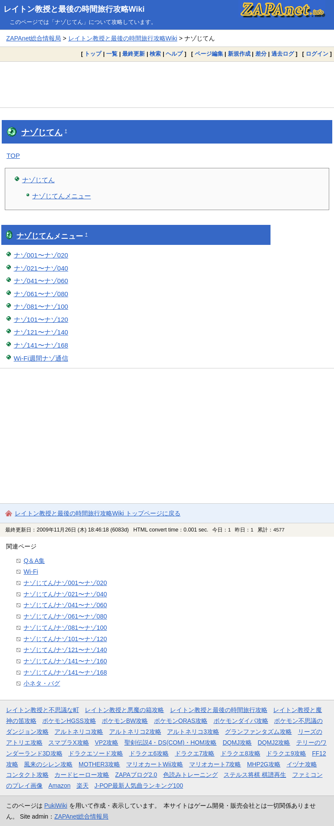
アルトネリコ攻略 (78, 731)
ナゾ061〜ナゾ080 (41, 294)
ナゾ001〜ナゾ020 (41, 255)
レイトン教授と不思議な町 (42, 709)
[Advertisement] (167, 84)
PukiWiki (55, 805)
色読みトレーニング (190, 774)
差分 (261, 53)
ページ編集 (209, 53)
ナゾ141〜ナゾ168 (41, 345)
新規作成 (239, 53)
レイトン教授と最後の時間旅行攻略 (218, 709)
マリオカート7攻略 (215, 764)
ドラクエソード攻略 (95, 753)
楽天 (83, 785)
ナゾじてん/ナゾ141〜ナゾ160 (65, 661)
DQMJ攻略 (237, 742)
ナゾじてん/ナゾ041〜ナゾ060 (65, 605)
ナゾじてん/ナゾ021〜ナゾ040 (65, 594)
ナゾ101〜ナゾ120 (41, 319)
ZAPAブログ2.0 (136, 774)
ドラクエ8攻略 (240, 753)
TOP (13, 155)
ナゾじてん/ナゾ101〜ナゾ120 (65, 638)
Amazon (59, 785)
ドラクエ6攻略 (149, 753)
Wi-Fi (30, 571)
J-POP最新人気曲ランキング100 (138, 785)
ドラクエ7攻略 (195, 753)
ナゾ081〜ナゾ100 (41, 306)
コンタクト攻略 (27, 774)
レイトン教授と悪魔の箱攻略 (124, 709)
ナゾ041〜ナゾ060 (41, 280)
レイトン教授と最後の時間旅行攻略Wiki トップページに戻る (97, 513)
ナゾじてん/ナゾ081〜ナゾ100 (65, 627)
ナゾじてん (42, 132)
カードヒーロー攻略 (81, 774)
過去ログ (282, 53)
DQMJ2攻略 (274, 742)
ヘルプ (174, 53)
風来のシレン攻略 (48, 764)
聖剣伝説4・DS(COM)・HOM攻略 (170, 742)
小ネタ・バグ (41, 683)
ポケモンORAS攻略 (180, 720)
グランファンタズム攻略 (258, 731)
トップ (92, 53)
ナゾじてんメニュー (61, 196)
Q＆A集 (34, 560)
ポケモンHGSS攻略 (69, 720)
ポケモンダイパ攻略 (241, 720)
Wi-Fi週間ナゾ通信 (41, 358)
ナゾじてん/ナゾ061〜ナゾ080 (65, 616)
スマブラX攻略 (68, 742)
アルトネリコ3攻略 (193, 731)
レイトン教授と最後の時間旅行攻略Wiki (74, 9)
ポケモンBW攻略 (125, 720)
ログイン (317, 53)
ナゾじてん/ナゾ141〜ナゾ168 (65, 672)
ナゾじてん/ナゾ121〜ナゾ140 (65, 649)
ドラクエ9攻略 (286, 753)
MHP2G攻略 (264, 764)
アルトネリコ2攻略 (135, 731)
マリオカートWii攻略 (154, 764)
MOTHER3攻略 (99, 764)
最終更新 (133, 53)
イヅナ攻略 (302, 764)
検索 (155, 53)
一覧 (111, 53)
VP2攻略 (106, 742)
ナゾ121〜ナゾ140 (41, 332)
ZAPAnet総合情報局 (33, 38)
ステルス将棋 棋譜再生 (255, 774)
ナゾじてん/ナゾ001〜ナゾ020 (65, 582)
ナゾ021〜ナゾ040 (41, 268)
